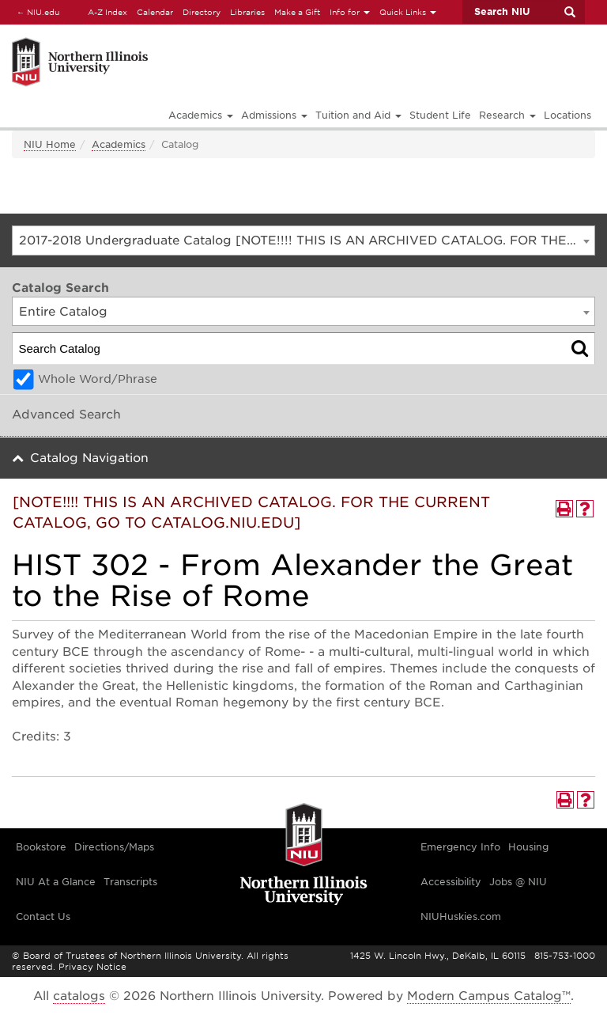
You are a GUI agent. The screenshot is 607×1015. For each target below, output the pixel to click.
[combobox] (303, 240)
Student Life (440, 115)
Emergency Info (460, 847)
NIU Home (50, 144)
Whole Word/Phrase (97, 379)
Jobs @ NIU (518, 882)
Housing (528, 847)
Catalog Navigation (89, 458)
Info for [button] (350, 12)
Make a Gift (297, 12)
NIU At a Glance (56, 882)
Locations (567, 115)
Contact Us (43, 916)
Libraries (247, 12)
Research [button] (507, 115)
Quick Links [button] (407, 12)
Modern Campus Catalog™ (489, 996)
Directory (202, 12)
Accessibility (450, 882)
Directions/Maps (114, 847)
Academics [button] (200, 115)
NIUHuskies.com (460, 916)
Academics (118, 144)
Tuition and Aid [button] (358, 115)
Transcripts (130, 882)
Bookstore (41, 847)
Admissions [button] (274, 115)
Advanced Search (66, 414)
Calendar (155, 12)
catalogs (79, 996)
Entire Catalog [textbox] (63, 312)
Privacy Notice (92, 966)
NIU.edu (35, 11)
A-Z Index (107, 12)
